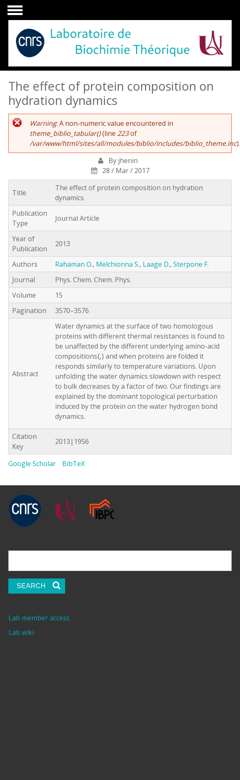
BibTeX (73, 463)
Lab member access (39, 617)
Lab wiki (21, 632)
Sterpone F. (191, 264)
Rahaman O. (74, 264)
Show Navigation (13, 12)
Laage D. (156, 264)
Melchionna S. (117, 264)
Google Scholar (32, 463)
